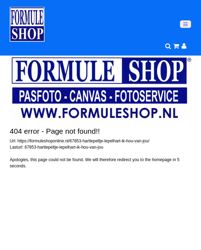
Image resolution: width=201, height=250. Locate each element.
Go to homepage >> (28, 178)
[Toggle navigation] (185, 24)
